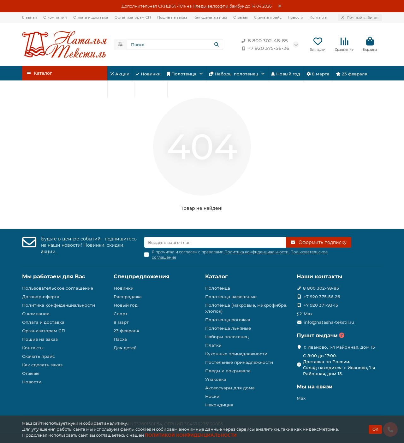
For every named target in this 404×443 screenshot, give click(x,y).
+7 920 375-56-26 (264, 48)
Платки (213, 345)
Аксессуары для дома (230, 387)
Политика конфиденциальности (58, 305)
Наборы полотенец (234, 74)
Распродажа (128, 296)
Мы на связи (315, 386)
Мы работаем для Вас (53, 276)
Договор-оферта (40, 296)
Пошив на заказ (172, 17)
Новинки (148, 74)
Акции (119, 74)
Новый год (285, 74)
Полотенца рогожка (227, 319)
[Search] (175, 44)
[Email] (215, 242)
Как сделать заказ (210, 17)
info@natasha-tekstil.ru (329, 322)
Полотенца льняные (228, 328)
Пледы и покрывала (228, 370)
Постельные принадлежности (239, 362)
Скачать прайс (268, 17)
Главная (29, 17)
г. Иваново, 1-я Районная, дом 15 (339, 347)
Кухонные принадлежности (236, 353)
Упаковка (215, 379)
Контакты (318, 17)
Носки (212, 396)
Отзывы (240, 17)
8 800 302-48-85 (263, 41)
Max (308, 313)
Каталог (216, 276)
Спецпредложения (141, 276)
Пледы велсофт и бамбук (218, 6)
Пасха (179, 89)
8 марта (318, 74)
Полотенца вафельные (231, 296)
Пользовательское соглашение (57, 288)
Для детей (150, 89)
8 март (121, 322)
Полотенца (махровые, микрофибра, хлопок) (246, 308)
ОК (375, 429)
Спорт (120, 89)
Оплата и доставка (90, 17)
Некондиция (219, 404)
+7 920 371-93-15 (321, 305)
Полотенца (182, 74)
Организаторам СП (133, 17)
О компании (55, 17)
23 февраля (351, 74)
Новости (295, 17)
